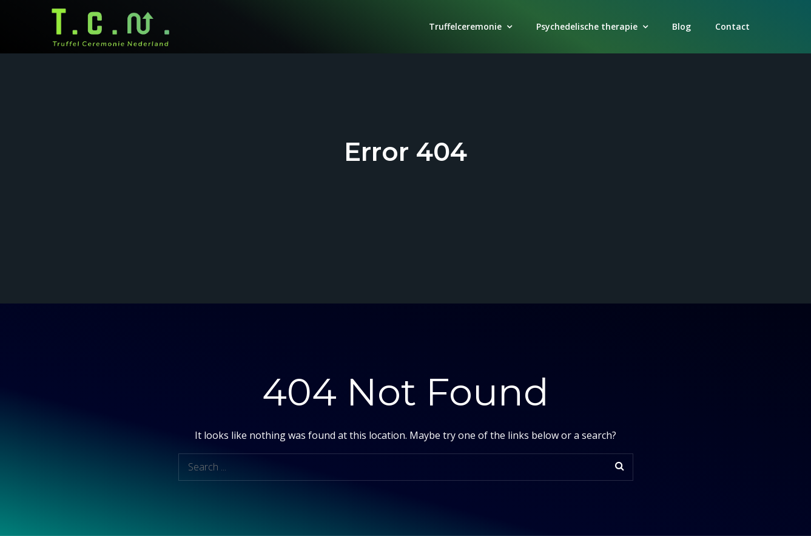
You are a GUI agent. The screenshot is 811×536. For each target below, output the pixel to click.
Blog (681, 26)
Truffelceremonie (465, 26)
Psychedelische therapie (587, 26)
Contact (732, 26)
